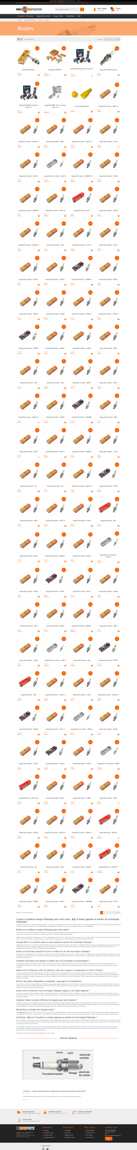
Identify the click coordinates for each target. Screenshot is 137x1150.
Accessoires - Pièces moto (26, 16)
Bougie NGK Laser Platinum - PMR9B (108, 764)
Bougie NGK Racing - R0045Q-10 (108, 867)
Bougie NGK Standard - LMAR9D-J (29, 210)
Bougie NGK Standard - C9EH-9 (108, 245)
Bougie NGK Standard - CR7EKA (108, 176)
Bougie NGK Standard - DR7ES (82, 591)
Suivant (118, 912)
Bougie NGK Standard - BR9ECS (55, 901)
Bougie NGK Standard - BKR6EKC (81, 452)
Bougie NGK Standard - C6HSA (82, 695)
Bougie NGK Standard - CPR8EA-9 (82, 314)
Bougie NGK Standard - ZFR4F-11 (55, 520)
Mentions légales (90, 1122)
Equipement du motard (43, 16)
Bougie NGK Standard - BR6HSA (82, 867)
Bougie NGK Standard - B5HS (28, 626)
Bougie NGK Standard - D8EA (55, 245)
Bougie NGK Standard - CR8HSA (108, 210)
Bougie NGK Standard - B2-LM (108, 142)
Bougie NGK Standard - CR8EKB (108, 591)
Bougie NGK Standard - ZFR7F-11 (55, 729)
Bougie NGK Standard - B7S (55, 486)
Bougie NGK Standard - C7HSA (108, 452)
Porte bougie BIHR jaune (82, 106)
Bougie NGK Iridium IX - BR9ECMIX (82, 417)
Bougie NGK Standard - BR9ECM (28, 832)
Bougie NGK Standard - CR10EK (82, 348)
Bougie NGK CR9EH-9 (29, 70)
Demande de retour (49, 1125)
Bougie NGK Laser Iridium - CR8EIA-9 (82, 729)
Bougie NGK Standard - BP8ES (55, 867)
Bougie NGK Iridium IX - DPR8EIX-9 (82, 279)
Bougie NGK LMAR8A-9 (55, 70)
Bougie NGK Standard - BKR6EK (28, 314)
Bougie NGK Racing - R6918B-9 (108, 832)
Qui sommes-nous (90, 1125)
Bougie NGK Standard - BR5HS (82, 556)
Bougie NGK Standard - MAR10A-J (82, 626)
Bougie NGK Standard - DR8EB (82, 798)
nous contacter (51, 1033)
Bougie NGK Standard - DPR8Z (82, 520)
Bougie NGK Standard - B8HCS (108, 383)
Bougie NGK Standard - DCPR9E (55, 417)
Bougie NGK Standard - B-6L (28, 486)
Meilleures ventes (69, 1127)
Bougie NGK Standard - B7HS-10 (81, 245)
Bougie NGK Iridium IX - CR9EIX (108, 486)
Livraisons (46, 1122)
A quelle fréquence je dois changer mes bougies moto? (104, 1014)
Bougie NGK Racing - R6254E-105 (28, 798)
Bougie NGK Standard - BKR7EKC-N (28, 245)
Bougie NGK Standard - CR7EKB (29, 591)
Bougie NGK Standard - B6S (29, 867)
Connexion (100, 10)
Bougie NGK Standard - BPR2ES (108, 279)
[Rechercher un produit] (67, 9)
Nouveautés (68, 1125)
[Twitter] (47, 1141)
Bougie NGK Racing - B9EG (108, 520)
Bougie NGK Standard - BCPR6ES (55, 348)
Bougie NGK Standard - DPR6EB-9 (55, 556)
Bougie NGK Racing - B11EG (82, 210)
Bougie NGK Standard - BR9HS (55, 626)
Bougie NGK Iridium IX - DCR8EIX (28, 729)
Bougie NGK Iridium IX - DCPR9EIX (28, 348)
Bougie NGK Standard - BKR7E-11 (28, 176)
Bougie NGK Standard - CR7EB (108, 901)
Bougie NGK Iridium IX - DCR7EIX (55, 764)
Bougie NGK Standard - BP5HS (55, 798)
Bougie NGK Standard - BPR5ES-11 (82, 832)
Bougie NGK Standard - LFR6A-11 (28, 764)
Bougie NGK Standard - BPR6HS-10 (28, 417)
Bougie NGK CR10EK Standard (108, 70)
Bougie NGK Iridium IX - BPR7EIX (108, 660)
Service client (89, 1127)
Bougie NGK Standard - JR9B (81, 660)
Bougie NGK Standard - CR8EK (28, 520)
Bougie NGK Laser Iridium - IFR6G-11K (55, 176)
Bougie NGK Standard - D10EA (108, 417)
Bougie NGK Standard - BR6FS (108, 798)
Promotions (68, 1122)
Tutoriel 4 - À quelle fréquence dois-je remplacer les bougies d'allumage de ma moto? (54, 1091)
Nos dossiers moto (69, 1129)
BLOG (79, 16)
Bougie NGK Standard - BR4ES (55, 142)
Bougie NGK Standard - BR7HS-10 (82, 142)
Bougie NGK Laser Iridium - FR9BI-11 (55, 660)
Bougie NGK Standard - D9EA (55, 383)
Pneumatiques (70, 16)
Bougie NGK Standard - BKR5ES (82, 383)
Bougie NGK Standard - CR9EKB (55, 314)
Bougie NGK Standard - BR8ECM (28, 901)
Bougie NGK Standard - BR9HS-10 (82, 486)
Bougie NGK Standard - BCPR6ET (55, 279)
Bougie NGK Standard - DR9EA (82, 764)
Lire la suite (26, 1099)
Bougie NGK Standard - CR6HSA (28, 660)
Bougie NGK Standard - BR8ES (108, 626)
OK (82, 9)
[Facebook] (43, 1141)
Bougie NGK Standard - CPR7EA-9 (55, 695)
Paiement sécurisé (48, 1127)
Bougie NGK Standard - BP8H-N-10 (55, 832)
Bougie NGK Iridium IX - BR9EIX (55, 591)
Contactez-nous (90, 1129)
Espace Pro (109, 1130)
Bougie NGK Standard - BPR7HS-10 (28, 142)
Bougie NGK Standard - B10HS (108, 348)
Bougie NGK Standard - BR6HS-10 (108, 106)
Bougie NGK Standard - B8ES (28, 383)
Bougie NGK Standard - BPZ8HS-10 (108, 695)
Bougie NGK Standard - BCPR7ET (28, 279)
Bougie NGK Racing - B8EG (28, 695)
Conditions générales (49, 1129)
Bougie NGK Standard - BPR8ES (108, 729)
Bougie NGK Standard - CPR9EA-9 (108, 314)
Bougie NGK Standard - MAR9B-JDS (81, 176)
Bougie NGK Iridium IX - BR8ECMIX (82, 901)
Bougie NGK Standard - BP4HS (29, 556)
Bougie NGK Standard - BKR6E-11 (55, 452)
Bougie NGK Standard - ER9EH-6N (55, 210)
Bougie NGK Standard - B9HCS (29, 452)
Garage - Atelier (58, 16)
